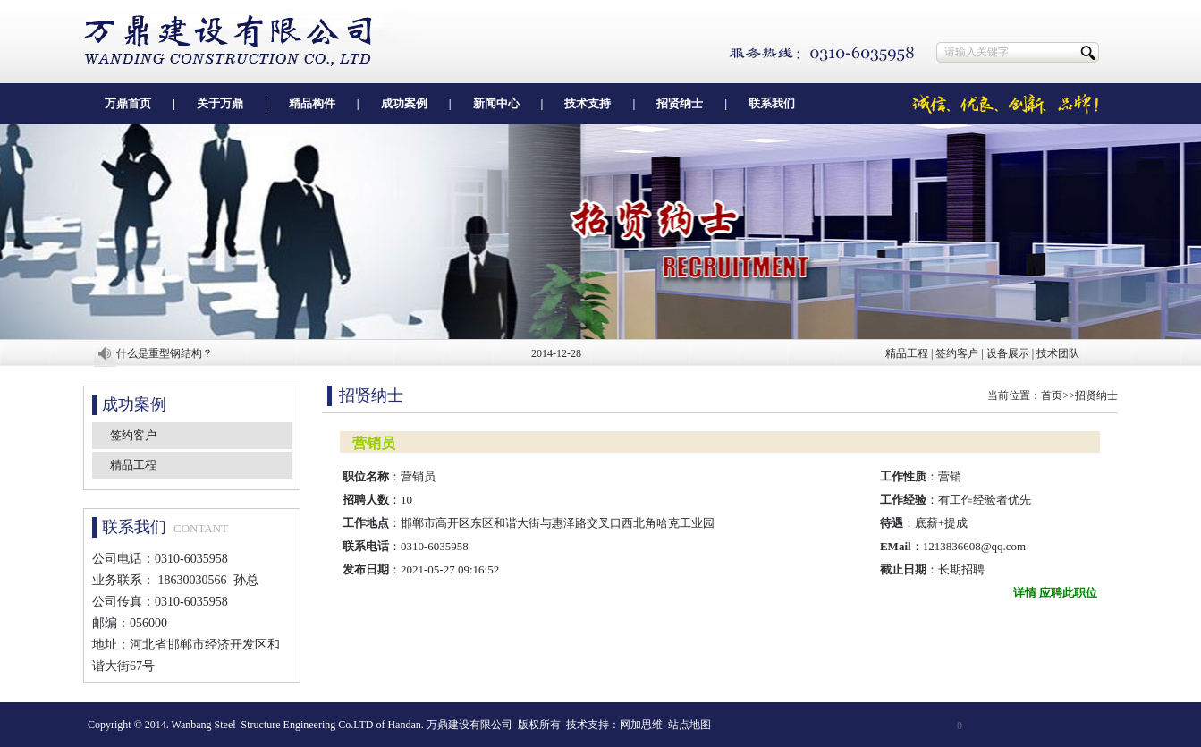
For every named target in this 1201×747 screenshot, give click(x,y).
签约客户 (956, 353)
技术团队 (1057, 353)
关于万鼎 (220, 103)
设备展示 (1007, 353)
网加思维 (641, 724)
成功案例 (404, 103)
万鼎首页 (128, 103)
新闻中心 (496, 103)
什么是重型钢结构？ (164, 353)
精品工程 (906, 353)
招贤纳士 (679, 103)
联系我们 (772, 103)
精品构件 (312, 103)
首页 (1051, 395)
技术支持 (587, 103)
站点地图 (689, 724)
